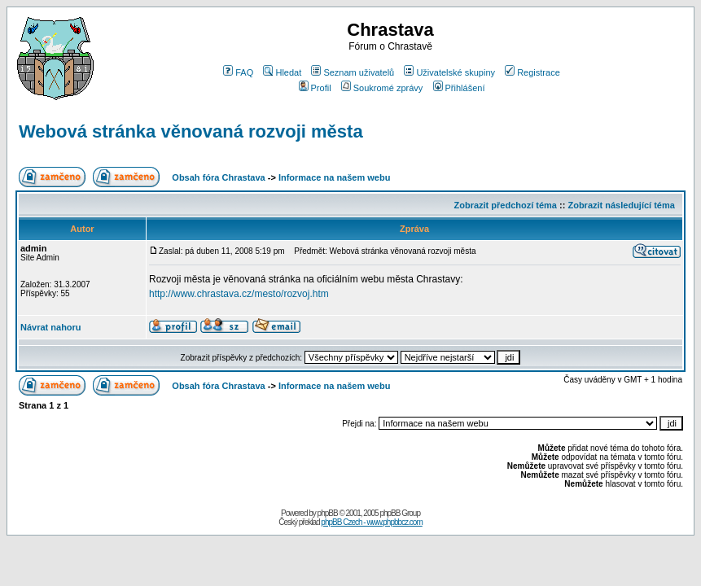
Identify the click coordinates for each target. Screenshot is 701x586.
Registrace (532, 72)
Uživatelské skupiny (449, 72)
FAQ (238, 72)
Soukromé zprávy (382, 88)
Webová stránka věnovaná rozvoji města (191, 131)
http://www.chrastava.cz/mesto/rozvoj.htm (239, 294)
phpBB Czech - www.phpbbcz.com (371, 522)
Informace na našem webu (334, 177)
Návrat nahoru (50, 327)
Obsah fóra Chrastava (218, 177)
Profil (315, 88)
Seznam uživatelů (352, 72)
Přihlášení (459, 88)
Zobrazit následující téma (620, 205)
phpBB (328, 513)
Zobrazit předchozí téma (505, 205)
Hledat (282, 72)
